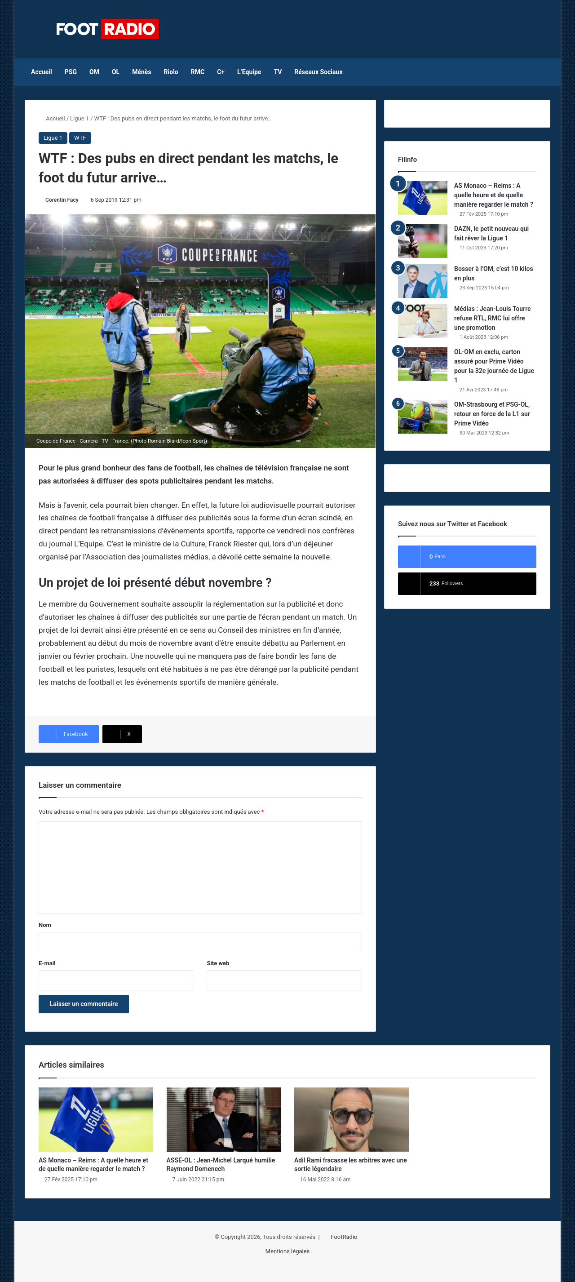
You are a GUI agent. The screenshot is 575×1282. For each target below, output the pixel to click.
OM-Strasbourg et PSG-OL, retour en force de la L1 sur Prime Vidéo (492, 414)
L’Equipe (249, 71)
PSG (71, 71)
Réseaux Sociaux (318, 71)
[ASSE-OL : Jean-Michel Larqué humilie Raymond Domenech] (224, 1119)
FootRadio (344, 1236)
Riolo (171, 71)
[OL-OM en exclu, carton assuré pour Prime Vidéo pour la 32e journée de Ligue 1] (422, 364)
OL (115, 71)
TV (278, 71)
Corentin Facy (62, 200)
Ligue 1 (79, 118)
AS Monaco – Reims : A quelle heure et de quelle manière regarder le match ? (493, 195)
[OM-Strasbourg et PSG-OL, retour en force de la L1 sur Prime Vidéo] (422, 417)
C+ (221, 71)
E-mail (47, 963)
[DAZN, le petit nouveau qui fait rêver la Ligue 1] (422, 241)
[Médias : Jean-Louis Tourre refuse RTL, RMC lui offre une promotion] (422, 321)
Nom (45, 925)
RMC (197, 71)
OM (94, 71)
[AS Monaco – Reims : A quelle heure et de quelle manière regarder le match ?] (422, 198)
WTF (80, 137)
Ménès (141, 71)
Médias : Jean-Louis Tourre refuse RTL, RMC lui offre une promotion (492, 318)
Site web (218, 963)
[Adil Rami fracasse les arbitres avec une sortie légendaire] (351, 1119)
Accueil (41, 71)
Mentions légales (287, 1251)
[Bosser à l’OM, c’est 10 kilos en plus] (422, 281)
